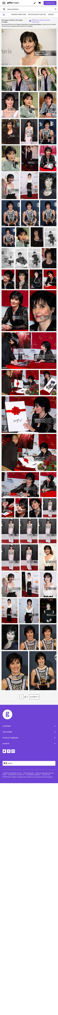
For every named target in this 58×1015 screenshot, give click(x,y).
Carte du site (46, 774)
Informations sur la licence (16, 774)
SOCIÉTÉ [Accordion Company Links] (29, 743)
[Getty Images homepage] (13, 3)
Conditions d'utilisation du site (12, 773)
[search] (5, 9)
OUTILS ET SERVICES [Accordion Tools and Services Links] (29, 738)
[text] (31, 9)
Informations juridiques (33, 774)
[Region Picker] (29, 763)
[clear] (56, 9)
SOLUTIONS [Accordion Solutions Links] (29, 732)
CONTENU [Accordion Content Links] (29, 726)
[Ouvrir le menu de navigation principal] (3, 3)
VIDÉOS (51, 14)
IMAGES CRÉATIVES (18, 14)
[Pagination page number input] (22, 697)
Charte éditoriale (28, 773)
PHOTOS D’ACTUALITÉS (37, 14)
